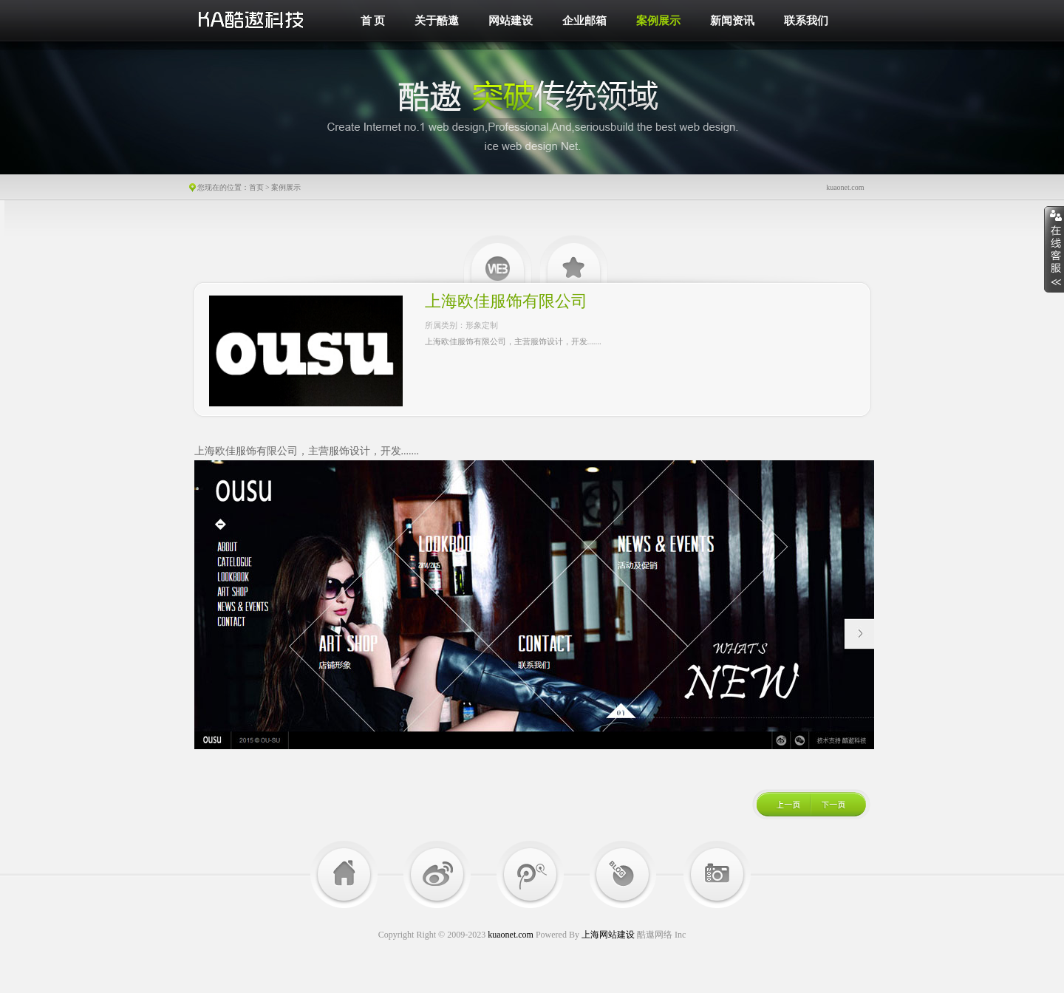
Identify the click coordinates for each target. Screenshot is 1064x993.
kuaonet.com (510, 934)
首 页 (373, 21)
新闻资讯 (732, 21)
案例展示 (658, 21)
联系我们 (806, 21)
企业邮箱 (584, 21)
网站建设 (510, 21)
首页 (256, 187)
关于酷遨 (437, 21)
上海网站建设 (608, 934)
